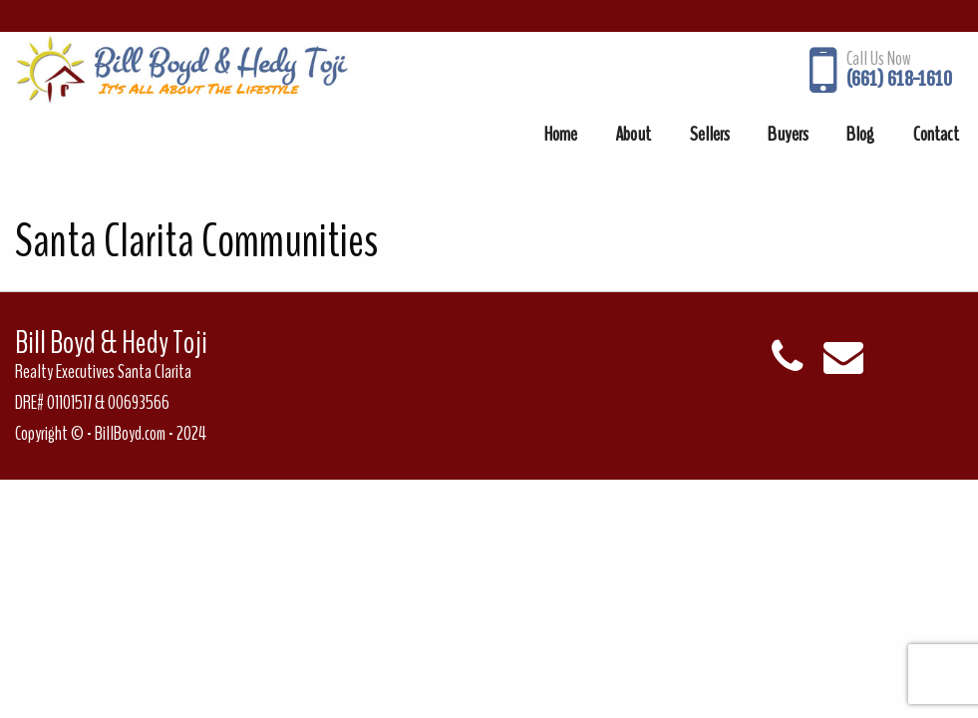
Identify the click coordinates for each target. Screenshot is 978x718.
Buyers (788, 134)
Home (560, 134)
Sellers (710, 134)
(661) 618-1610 (899, 79)
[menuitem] (560, 134)
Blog (860, 134)
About (633, 134)
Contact (936, 134)
